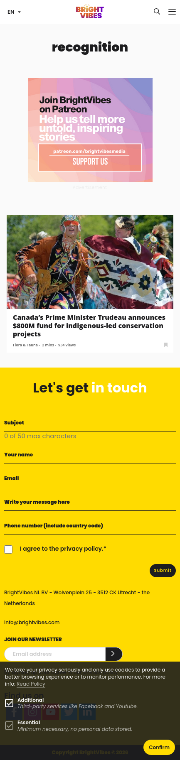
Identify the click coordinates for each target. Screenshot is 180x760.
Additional (30, 700)
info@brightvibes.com (31, 622)
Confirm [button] (159, 747)
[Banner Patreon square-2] (90, 129)
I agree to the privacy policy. (62, 548)
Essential (28, 722)
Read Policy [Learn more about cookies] (31, 683)
